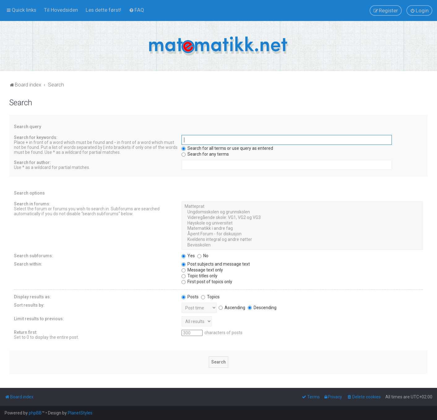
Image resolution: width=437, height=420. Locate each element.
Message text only (202, 269)
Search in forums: (32, 203)
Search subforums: (33, 255)
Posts (190, 296)
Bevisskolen (302, 245)
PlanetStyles (80, 412)
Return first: (25, 332)
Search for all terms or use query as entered (227, 148)
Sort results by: (29, 305)
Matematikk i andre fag (302, 228)
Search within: (28, 264)
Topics (210, 296)
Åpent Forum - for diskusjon (302, 234)
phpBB (35, 412)
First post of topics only (207, 281)
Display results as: (32, 296)
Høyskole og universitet (302, 223)
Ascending (232, 307)
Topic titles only (199, 275)
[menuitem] (60, 10)
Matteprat (302, 206)
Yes (188, 255)
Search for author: (32, 162)
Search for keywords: (36, 137)
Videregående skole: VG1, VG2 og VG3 (302, 217)
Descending (262, 307)
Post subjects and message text (216, 264)
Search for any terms (205, 154)
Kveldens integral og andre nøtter (302, 239)
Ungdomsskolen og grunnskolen (302, 212)
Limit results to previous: (39, 318)
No (202, 255)
